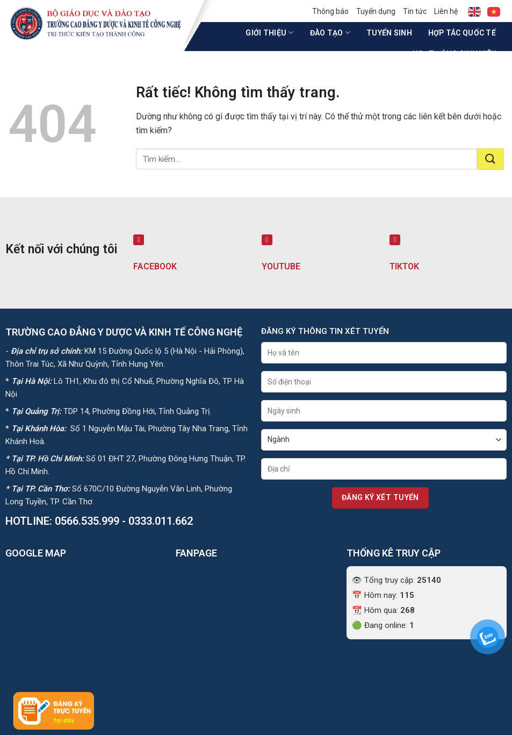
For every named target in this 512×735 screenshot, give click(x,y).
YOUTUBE (281, 266)
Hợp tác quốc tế (462, 32)
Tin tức (415, 11)
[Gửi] (490, 159)
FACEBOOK (155, 266)
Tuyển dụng (375, 11)
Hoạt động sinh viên (458, 53)
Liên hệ (446, 11)
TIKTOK (404, 266)
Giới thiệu (269, 32)
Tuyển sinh (389, 32)
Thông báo (330, 11)
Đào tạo (330, 32)
